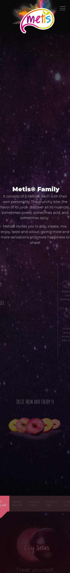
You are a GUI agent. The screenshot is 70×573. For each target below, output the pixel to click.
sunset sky (52, 503)
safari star (34, 503)
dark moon (17, 503)
